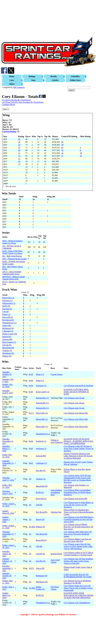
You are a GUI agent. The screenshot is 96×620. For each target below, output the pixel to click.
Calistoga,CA (7, 331)
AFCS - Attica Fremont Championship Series (11, 273)
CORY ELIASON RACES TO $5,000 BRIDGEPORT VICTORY (78, 575)
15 (19, 156)
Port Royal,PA (8, 320)
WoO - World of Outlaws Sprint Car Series (12, 242)
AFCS (31, 568)
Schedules (75, 76)
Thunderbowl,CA (9, 323)
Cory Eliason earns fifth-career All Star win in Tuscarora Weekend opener (78, 534)
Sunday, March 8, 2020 (8, 512)
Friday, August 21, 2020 (8, 527)
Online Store (75, 80)
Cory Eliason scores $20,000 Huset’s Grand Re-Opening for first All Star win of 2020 (79, 519)
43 (19, 161)
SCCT (31, 413)
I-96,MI (5, 312)
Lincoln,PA (7, 345)
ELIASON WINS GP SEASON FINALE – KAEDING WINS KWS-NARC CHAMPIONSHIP (78, 441)
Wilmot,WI (7, 356)
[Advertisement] (48, 18)
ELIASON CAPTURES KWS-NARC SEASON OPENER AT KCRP (76, 391)
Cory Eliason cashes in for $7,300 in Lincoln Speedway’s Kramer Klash (78, 554)
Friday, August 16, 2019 (8, 505)
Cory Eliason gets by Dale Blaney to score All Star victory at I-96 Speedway (78, 504)
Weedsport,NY (8, 353)
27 (62, 156)
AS (30, 479)
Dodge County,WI (9, 334)
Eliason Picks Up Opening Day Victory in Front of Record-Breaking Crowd (78, 512)
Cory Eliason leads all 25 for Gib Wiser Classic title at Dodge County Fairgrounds (78, 588)
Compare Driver (8, 104)
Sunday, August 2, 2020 (6, 519)
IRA (33, 527)
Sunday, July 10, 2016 (7, 385)
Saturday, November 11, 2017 (8, 441)
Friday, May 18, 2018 (7, 456)
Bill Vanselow (19, 87)
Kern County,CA (9, 342)
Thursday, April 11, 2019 (8, 479)
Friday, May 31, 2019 (7, 486)
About (11, 84)
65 (19, 139)
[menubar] (48, 80)
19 (81, 156)
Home (11, 76)
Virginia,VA (7, 350)
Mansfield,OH (8, 348)
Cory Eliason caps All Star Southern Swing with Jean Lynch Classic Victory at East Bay (78, 561)
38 (62, 145)
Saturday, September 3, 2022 (7, 568)
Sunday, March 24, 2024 (6, 595)
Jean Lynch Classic (55, 561)
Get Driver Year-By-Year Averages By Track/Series (23, 102)
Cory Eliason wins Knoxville (75, 499)
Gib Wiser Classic (55, 588)
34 (62, 153)
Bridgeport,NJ (8, 328)
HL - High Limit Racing (12, 256)
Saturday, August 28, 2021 (6, 553)
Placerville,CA (8, 298)
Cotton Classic (57, 374)
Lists (12, 80)
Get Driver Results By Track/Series (16, 100)
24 (19, 145)
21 (19, 159)
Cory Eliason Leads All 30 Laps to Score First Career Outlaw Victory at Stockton (78, 448)
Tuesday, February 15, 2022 (7, 561)
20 (19, 150)
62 (62, 147)
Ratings (32, 76)
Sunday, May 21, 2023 (7, 582)
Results (54, 76)
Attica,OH (6, 325)
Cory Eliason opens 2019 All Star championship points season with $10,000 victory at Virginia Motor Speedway (77, 478)
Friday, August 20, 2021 (8, 546)
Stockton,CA (7, 300)
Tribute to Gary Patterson (57, 441)
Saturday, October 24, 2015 (7, 374)
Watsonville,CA (8, 303)
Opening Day (56, 512)
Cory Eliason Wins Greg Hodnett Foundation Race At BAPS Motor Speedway (77, 492)
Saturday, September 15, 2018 (8, 463)
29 (19, 142)
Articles (55, 80)
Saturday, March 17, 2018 (6, 448)
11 (19, 153)
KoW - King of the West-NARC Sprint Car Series (12, 252)
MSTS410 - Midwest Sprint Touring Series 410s (13, 278)
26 (62, 142)
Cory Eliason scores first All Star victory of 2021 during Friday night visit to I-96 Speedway (78, 546)
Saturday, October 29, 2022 (7, 575)
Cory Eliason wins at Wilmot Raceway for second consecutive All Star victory (78, 526)
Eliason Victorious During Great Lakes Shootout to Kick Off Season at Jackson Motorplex (78, 455)
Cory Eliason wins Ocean (74, 398)
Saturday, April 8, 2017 (7, 392)
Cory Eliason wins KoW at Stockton (78, 385)
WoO (31, 448)
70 (62, 150)
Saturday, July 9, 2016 (8, 380)
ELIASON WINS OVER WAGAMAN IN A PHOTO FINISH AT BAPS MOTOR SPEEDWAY (78, 595)
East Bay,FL (7, 309)
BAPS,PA (6, 306)
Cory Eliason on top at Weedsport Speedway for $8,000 (77, 582)
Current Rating (9, 131)
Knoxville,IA (7, 317)
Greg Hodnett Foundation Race (56, 492)
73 (19, 164)
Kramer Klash (56, 554)
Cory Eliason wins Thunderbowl (77, 603)
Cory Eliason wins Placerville (76, 413)
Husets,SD (6, 337)
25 (19, 147)
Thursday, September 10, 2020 (8, 534)
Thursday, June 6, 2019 (7, 492)
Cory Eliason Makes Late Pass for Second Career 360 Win (77, 540)
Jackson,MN (7, 339)
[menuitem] (12, 76)
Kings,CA (6, 314)
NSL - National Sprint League (14, 259)
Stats (33, 80)
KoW (31, 374)
